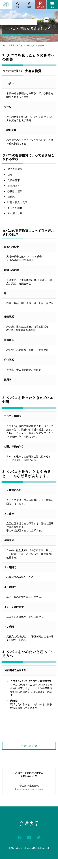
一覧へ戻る (27, 745)
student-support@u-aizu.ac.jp (29, 789)
